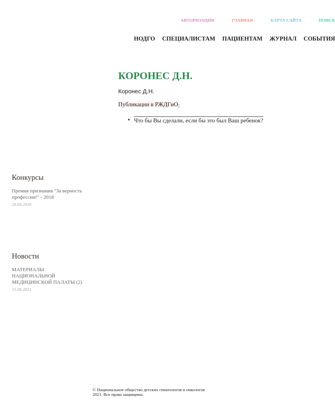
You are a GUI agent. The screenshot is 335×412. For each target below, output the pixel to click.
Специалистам (189, 38)
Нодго (144, 38)
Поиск (326, 20)
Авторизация (197, 20)
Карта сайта (286, 20)
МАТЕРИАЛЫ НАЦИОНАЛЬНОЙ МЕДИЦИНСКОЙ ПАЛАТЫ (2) (47, 275)
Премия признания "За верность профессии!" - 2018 (47, 194)
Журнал (283, 38)
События (319, 38)
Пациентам (242, 38)
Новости (25, 256)
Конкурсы (28, 177)
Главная (242, 20)
